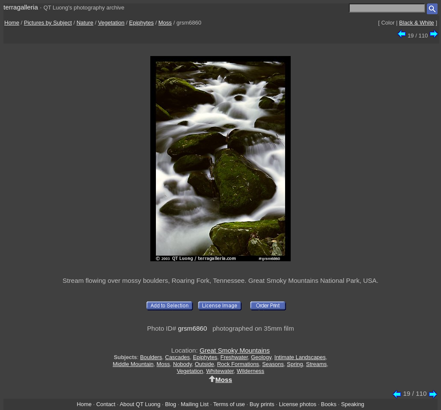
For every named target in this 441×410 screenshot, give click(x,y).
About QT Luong (140, 404)
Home (11, 22)
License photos (298, 404)
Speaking (352, 404)
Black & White (416, 22)
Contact (105, 404)
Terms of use (229, 404)
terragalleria (20, 7)
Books (328, 404)
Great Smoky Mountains (234, 350)
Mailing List (195, 404)
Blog (170, 404)
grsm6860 (192, 328)
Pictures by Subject (48, 22)
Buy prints (262, 404)
